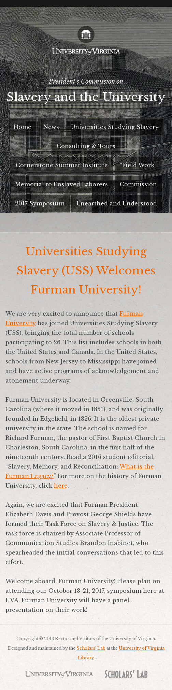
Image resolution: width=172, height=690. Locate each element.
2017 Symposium (39, 203)
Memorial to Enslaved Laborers (61, 184)
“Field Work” (138, 165)
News (51, 127)
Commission (138, 184)
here (61, 485)
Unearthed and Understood (116, 203)
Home (22, 127)
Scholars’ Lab (90, 648)
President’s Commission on (86, 93)
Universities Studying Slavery (115, 127)
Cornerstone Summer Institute (62, 165)
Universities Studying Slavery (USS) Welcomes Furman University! (86, 271)
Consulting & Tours (86, 146)
